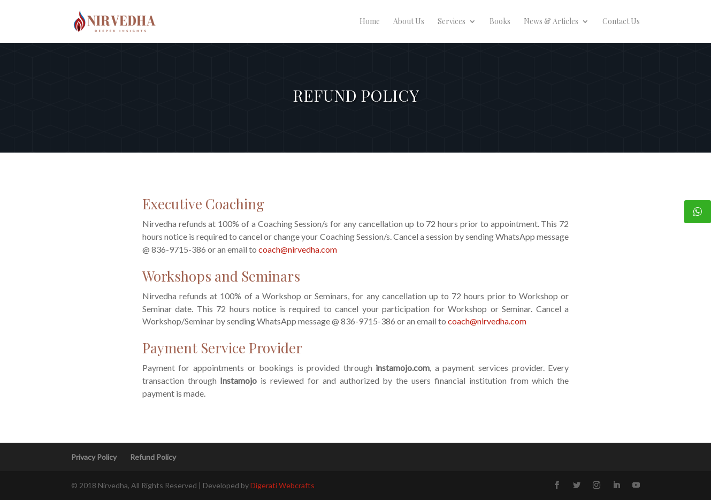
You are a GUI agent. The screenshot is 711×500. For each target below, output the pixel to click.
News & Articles (551, 22)
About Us (408, 22)
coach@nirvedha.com (297, 249)
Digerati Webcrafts (282, 485)
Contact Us (621, 22)
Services (451, 22)
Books (500, 22)
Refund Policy (153, 456)
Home (370, 22)
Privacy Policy (94, 456)
